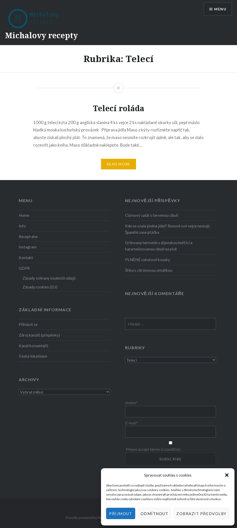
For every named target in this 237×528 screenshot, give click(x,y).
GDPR (24, 268)
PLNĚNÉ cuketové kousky (147, 259)
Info (22, 226)
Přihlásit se (28, 324)
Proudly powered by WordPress (90, 517)
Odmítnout (154, 513)
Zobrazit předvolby (201, 513)
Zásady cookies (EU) (40, 287)
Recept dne (28, 236)
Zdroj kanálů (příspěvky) (39, 335)
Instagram (28, 247)
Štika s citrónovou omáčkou (149, 270)
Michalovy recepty (41, 35)
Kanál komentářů (33, 345)
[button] (226, 475)
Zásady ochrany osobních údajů (49, 278)
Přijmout (120, 513)
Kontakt (26, 257)
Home (24, 215)
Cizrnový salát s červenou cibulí (151, 215)
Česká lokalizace (33, 356)
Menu (220, 9)
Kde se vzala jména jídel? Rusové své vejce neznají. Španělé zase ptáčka (167, 229)
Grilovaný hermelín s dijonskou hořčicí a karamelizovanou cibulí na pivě (158, 245)
